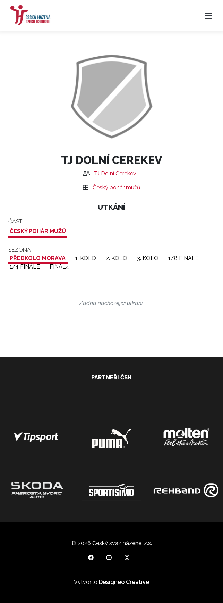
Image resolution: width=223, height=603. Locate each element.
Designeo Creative (124, 582)
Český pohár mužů (116, 187)
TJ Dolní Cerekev (115, 173)
